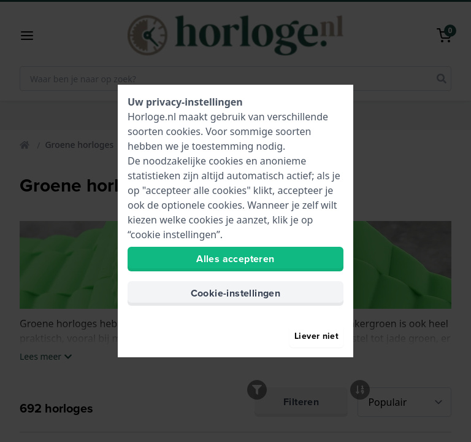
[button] (32, 35)
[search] (441, 78)
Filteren (301, 414)
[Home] (26, 145)
